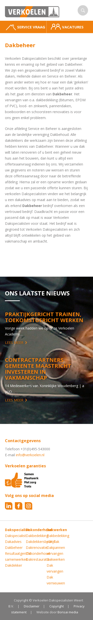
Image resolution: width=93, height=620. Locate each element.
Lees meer (14, 342)
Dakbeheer (14, 547)
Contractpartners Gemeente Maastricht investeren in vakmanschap (38, 368)
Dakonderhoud (38, 553)
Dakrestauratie (38, 559)
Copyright (56, 606)
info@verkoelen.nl (30, 455)
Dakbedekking (37, 535)
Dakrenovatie (36, 547)
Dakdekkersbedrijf (40, 541)
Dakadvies (13, 541)
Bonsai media (68, 612)
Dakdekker (13, 565)
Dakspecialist (15, 535)
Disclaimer (31, 606)
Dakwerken (56, 559)
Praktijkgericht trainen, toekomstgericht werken (44, 317)
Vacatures (67, 27)
